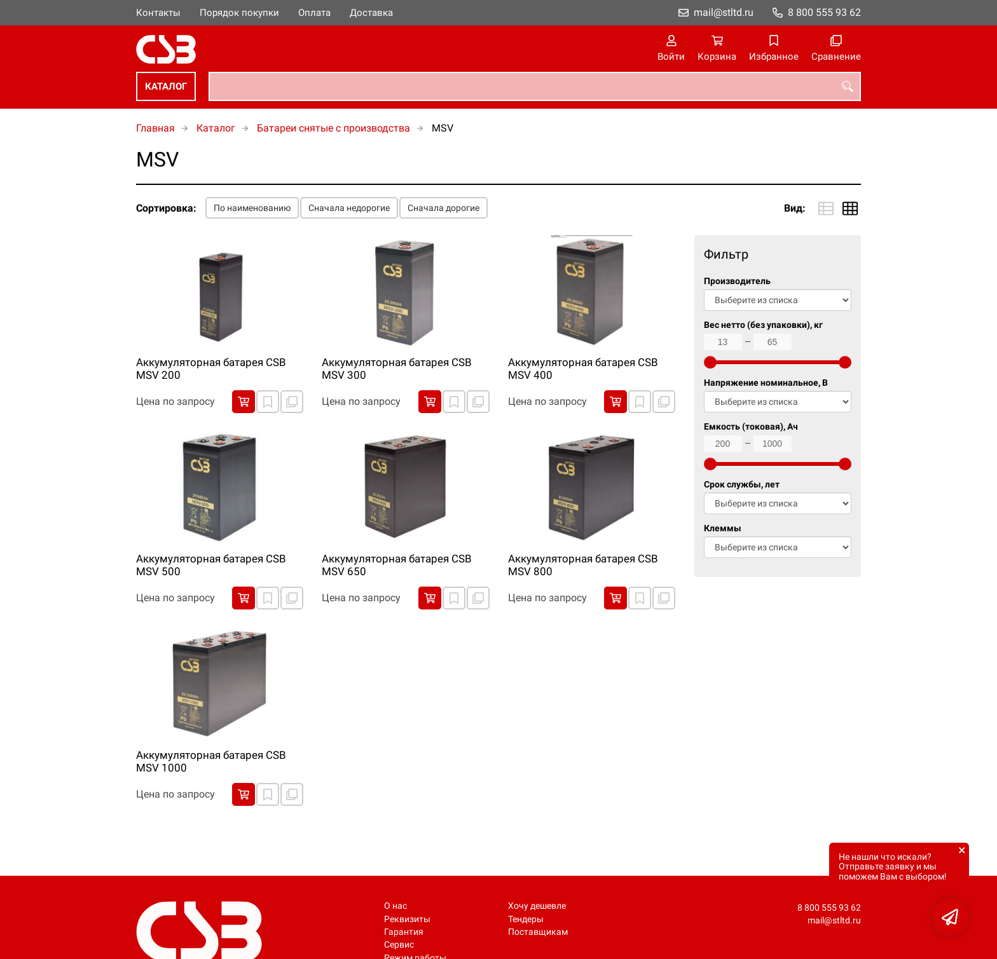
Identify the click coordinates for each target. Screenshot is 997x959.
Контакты (158, 12)
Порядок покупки (239, 12)
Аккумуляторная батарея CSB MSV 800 (583, 565)
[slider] (710, 362)
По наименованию (252, 208)
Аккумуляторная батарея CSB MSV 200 (211, 368)
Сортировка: (166, 208)
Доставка (371, 12)
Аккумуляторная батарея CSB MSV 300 (397, 368)
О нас (395, 906)
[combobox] (535, 86)
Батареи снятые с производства (333, 128)
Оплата (314, 12)
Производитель (737, 281)
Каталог (166, 86)
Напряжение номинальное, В (766, 383)
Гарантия (403, 932)
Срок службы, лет (742, 484)
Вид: (795, 208)
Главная (155, 128)
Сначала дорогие (443, 208)
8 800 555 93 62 (824, 12)
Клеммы (722, 528)
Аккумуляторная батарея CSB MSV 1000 (211, 761)
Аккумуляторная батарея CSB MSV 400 (583, 368)
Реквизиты (407, 919)
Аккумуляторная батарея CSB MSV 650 (397, 565)
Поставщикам (538, 932)
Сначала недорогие (349, 208)
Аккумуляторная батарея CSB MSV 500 (211, 565)
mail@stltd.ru (723, 12)
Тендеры (526, 919)
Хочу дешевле (537, 906)
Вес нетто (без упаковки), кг (763, 325)
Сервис (399, 944)
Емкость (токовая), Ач (751, 427)
